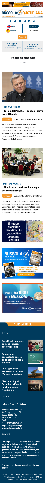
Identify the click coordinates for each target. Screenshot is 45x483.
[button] (22, 37)
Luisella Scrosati (33, 119)
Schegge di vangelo (12, 44)
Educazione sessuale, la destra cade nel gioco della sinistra (12, 358)
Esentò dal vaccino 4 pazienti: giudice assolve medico (13, 344)
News (13, 26)
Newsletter (33, 30)
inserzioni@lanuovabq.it (12, 428)
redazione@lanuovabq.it (12, 422)
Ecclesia (7, 119)
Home (22, 63)
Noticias (13, 30)
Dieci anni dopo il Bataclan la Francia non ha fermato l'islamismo (12, 385)
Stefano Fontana (33, 195)
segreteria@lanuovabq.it (12, 425)
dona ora (33, 26)
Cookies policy (21, 465)
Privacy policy (7, 465)
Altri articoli (23, 324)
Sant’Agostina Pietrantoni (32, 45)
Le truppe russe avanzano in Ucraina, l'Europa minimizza (13, 371)
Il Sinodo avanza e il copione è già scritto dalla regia (20, 189)
